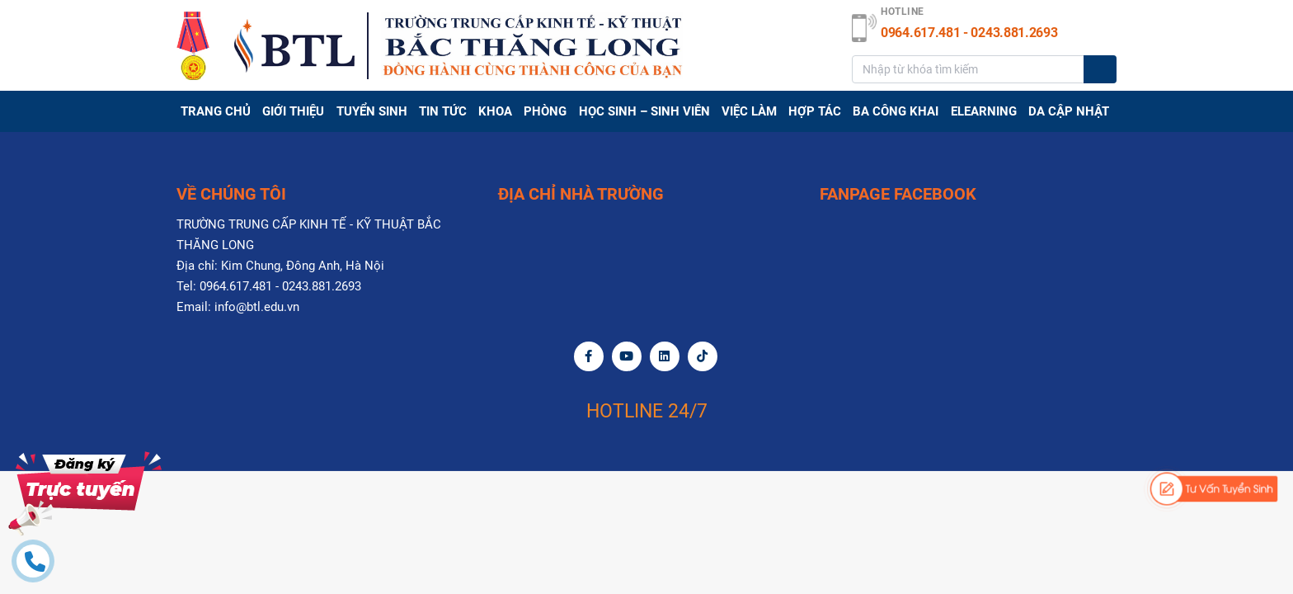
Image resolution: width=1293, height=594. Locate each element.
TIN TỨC (443, 111)
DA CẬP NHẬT (1068, 111)
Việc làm (749, 111)
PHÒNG (545, 111)
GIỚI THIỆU (293, 111)
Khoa (495, 111)
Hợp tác (814, 111)
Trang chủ (216, 111)
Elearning (984, 111)
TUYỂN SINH (371, 111)
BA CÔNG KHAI (895, 111)
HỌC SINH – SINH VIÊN (644, 111)
